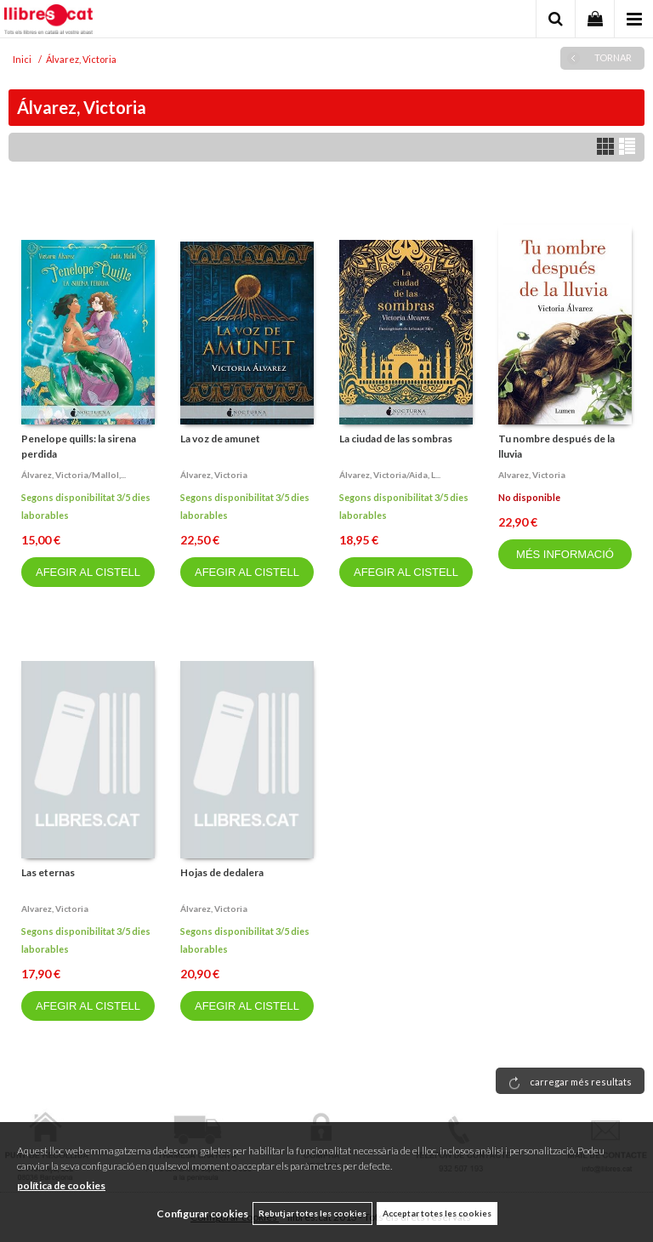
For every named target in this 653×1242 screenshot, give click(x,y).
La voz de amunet (220, 438)
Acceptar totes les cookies (437, 1213)
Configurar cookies (202, 1213)
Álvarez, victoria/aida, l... (389, 475)
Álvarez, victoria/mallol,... (73, 475)
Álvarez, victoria (213, 475)
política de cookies (61, 1185)
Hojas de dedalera (222, 872)
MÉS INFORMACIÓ (565, 554)
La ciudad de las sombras (395, 438)
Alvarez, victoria (531, 475)
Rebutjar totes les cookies (312, 1213)
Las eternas (48, 872)
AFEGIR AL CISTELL (88, 572)
